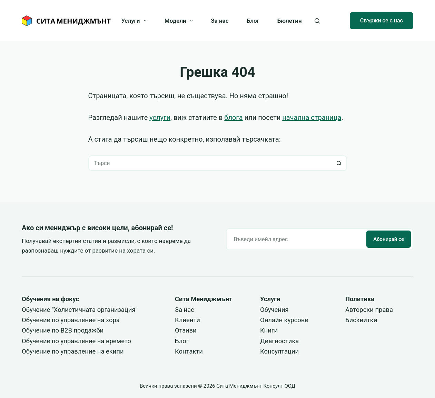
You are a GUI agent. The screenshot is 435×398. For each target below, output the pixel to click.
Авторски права (369, 309)
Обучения (274, 309)
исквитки (363, 320)
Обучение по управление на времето (76, 341)
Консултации (279, 351)
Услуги (135, 21)
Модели (180, 21)
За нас (219, 20)
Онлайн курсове (284, 320)
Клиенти (187, 320)
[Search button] (339, 163)
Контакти (189, 351)
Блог (253, 20)
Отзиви (186, 330)
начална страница (311, 117)
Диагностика (279, 341)
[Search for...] (210, 163)
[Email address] (295, 239)
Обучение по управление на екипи (73, 351)
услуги (159, 117)
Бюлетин (289, 20)
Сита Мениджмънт (203, 299)
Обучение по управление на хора (71, 320)
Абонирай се (388, 239)
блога (233, 117)
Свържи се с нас (381, 20)
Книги (269, 330)
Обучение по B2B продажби (62, 330)
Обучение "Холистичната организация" (79, 309)
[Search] (317, 20)
